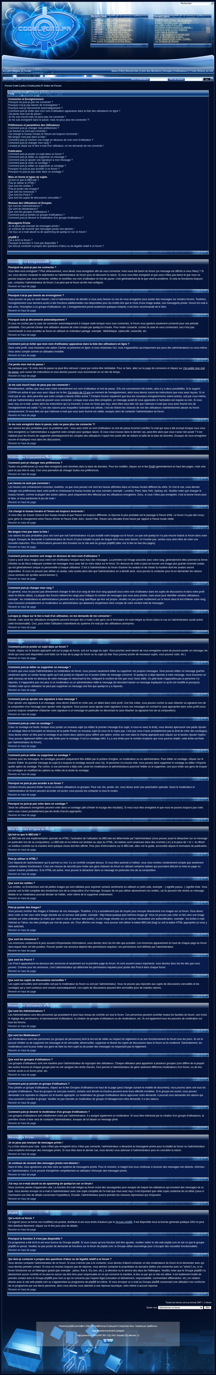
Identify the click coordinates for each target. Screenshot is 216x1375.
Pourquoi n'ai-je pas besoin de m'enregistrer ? (34, 105)
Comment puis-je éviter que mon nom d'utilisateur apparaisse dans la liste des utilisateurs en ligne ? (64, 111)
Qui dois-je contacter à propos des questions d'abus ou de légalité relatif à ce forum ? (56, 246)
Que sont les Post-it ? (20, 194)
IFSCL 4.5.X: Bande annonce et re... (116, 39)
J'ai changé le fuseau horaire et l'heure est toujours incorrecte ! (43, 134)
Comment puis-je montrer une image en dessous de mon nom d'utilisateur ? (50, 139)
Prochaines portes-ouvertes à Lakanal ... (174, 27)
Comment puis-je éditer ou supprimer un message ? (37, 157)
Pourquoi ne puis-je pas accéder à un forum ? (33, 168)
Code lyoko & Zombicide (166, 32)
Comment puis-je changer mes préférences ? (33, 128)
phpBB (71, 1326)
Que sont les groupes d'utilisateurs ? (28, 211)
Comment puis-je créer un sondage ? (29, 162)
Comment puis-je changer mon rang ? (29, 142)
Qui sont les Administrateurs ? (25, 205)
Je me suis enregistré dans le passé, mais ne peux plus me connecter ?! (48, 119)
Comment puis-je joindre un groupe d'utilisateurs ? (36, 214)
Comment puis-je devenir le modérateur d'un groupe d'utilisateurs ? (46, 217)
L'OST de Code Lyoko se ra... (118, 20)
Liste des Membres (150, 71)
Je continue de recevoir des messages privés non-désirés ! (41, 228)
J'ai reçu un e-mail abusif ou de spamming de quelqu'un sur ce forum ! (47, 231)
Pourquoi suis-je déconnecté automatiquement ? (35, 108)
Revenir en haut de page (22, 286)
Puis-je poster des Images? (23, 188)
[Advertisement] (108, 1357)
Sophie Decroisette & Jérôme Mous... (114, 41)
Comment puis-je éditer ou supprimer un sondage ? (37, 165)
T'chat (192, 71)
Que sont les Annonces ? (22, 191)
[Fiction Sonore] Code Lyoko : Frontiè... (173, 39)
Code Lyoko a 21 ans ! (107, 23)
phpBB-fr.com (152, 1326)
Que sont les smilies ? (20, 185)
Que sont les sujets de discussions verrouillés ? (34, 197)
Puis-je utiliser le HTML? (22, 182)
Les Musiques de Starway (167, 41)
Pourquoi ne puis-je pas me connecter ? (30, 102)
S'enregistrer (43, 79)
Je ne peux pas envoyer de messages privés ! (34, 226)
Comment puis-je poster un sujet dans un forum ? (36, 154)
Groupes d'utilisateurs (175, 71)
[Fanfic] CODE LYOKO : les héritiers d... (173, 20)
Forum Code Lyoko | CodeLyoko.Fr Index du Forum (33, 85)
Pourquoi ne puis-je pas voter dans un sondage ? (35, 171)
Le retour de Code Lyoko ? (116, 32)
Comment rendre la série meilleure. (171, 29)
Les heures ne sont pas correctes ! (27, 131)
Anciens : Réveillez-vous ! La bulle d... (172, 23)
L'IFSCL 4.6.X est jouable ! (111, 27)
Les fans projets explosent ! (117, 36)
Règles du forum (21, 71)
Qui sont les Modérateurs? (23, 208)
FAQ (121, 71)
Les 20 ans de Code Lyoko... (117, 34)
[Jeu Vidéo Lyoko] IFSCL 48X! (169, 25)
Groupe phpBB (124, 1222)
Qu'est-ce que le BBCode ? (23, 180)
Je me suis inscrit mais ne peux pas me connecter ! (37, 116)
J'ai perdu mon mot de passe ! (25, 113)
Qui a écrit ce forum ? (20, 240)
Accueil (7, 71)
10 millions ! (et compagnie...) (116, 25)
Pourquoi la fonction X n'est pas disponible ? (33, 243)
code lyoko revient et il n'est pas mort (172, 34)
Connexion (29, 79)
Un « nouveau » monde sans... (118, 29)
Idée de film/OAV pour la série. (169, 36)
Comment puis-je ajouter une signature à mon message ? (40, 159)
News (114, 71)
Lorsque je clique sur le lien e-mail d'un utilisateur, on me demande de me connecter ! (56, 145)
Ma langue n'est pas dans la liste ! (27, 136)
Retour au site (205, 71)
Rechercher (132, 71)
